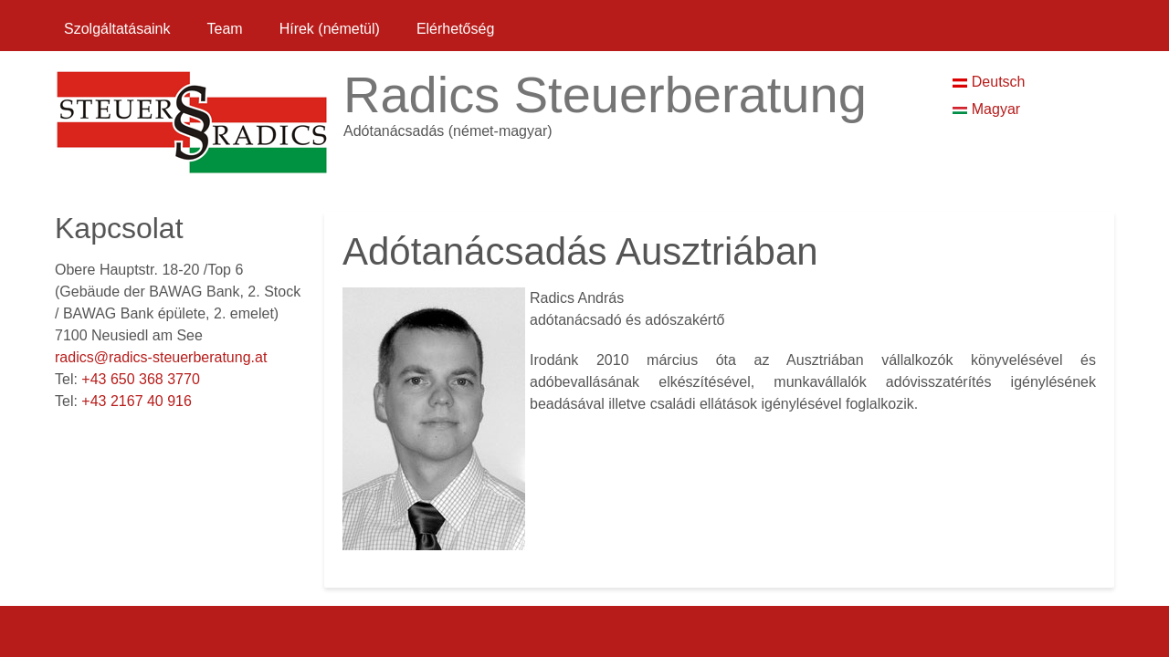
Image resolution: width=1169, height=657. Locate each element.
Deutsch (989, 81)
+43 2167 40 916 (136, 401)
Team (225, 28)
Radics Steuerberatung (605, 94)
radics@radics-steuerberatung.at (161, 357)
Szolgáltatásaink (117, 28)
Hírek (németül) (329, 28)
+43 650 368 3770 (140, 379)
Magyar (986, 109)
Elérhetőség (455, 28)
